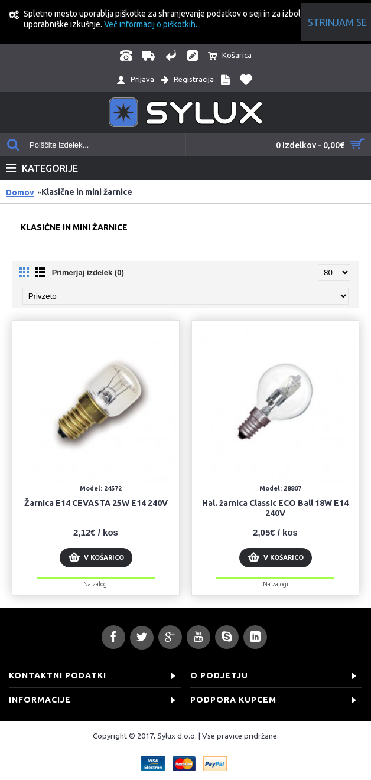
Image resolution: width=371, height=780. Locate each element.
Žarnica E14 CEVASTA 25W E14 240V (96, 503)
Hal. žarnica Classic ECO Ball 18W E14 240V (275, 508)
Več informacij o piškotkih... (152, 24)
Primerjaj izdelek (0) (88, 272)
